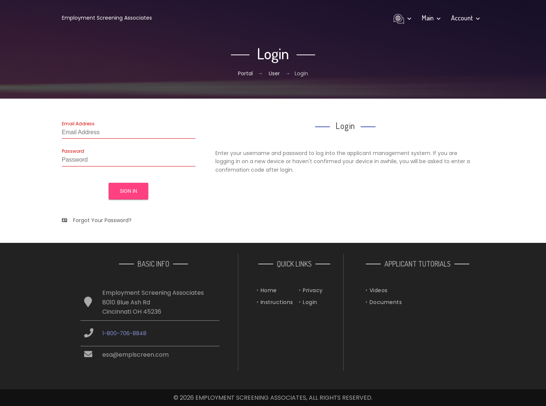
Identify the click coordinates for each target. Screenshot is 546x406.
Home (269, 290)
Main (431, 18)
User (274, 73)
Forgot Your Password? (97, 220)
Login (310, 302)
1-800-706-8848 (124, 333)
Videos (379, 290)
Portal (246, 73)
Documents (386, 302)
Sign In (128, 191)
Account (465, 18)
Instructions (277, 302)
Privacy (313, 290)
